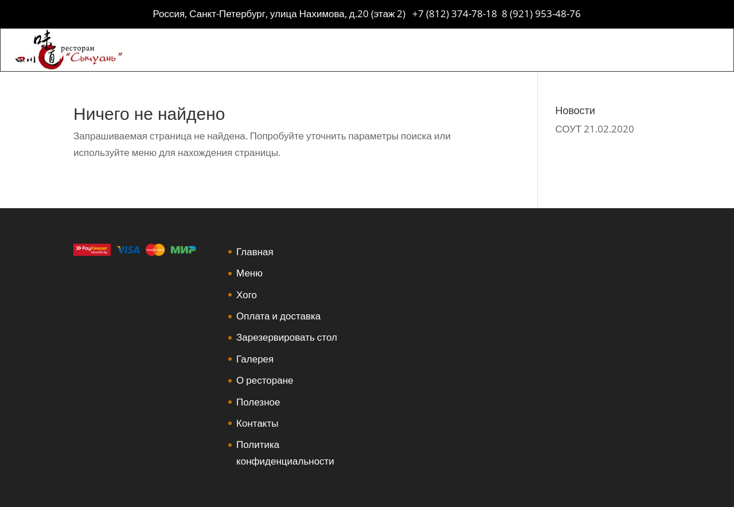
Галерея (255, 358)
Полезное (258, 401)
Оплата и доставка (278, 315)
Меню (249, 272)
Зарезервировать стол (286, 337)
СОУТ (568, 128)
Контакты (257, 423)
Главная (255, 251)
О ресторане (264, 380)
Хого (246, 294)
